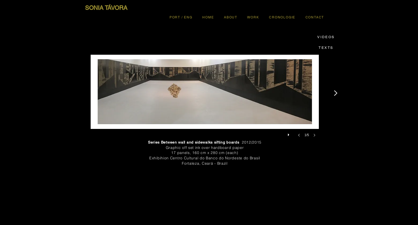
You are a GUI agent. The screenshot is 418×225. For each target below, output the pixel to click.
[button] (205, 101)
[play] (289, 133)
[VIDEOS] (326, 36)
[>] (335, 93)
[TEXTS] (326, 47)
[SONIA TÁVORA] (106, 8)
